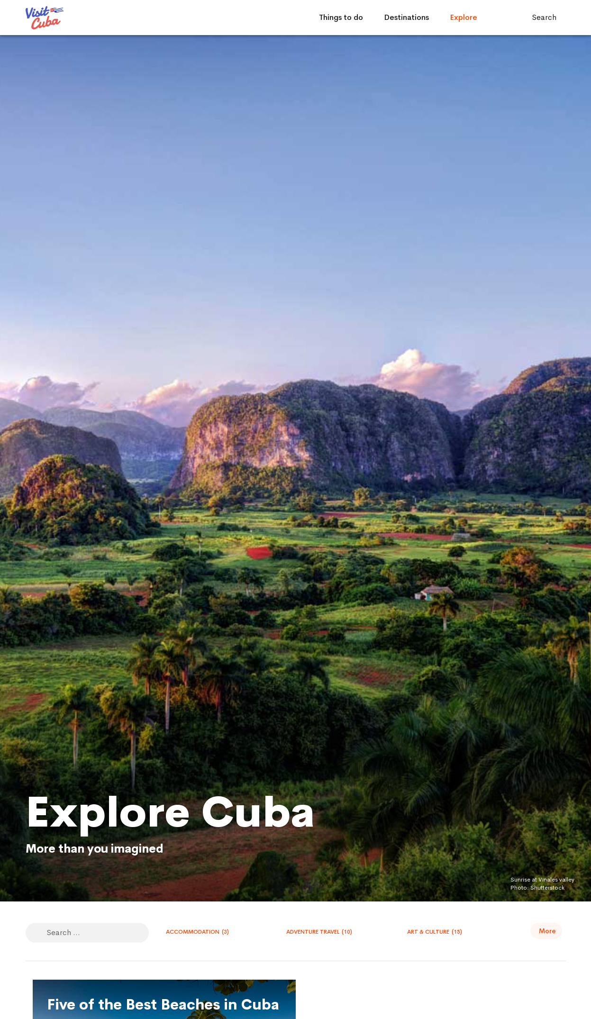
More (547, 931)
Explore (463, 17)
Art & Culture (434, 932)
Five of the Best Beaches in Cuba (163, 1005)
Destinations (406, 17)
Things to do (341, 17)
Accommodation (197, 932)
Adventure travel (319, 932)
